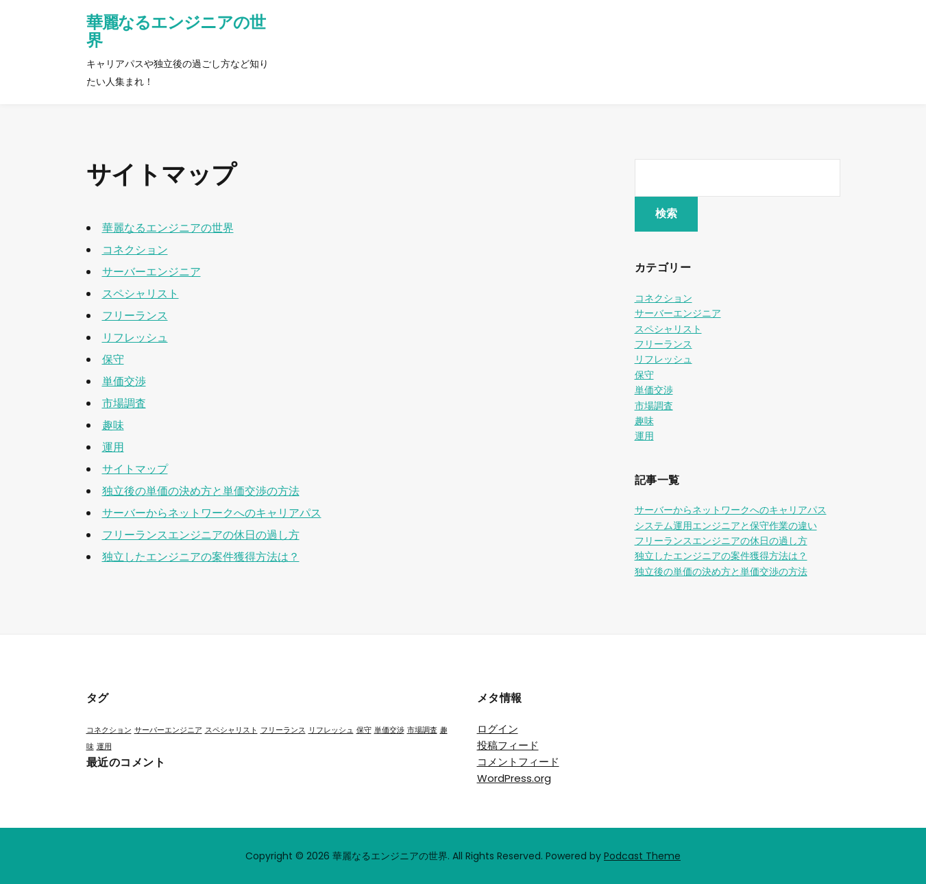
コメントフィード (518, 761)
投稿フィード (508, 745)
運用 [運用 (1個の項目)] (104, 746)
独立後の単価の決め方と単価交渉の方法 (201, 491)
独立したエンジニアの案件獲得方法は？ (201, 557)
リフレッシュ (135, 337)
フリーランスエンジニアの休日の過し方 (201, 535)
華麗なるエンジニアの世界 (175, 31)
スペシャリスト (140, 294)
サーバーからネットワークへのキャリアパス (211, 513)
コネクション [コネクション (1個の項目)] (109, 730)
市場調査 (124, 403)
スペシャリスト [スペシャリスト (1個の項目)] (231, 730)
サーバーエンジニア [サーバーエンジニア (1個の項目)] (168, 730)
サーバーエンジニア (151, 272)
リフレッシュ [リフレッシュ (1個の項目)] (331, 730)
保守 (113, 359)
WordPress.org (514, 778)
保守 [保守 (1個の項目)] (363, 730)
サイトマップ (135, 469)
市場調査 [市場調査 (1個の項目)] (422, 730)
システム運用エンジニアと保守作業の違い (726, 525)
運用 (113, 447)
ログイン (497, 729)
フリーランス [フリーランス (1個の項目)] (283, 730)
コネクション (135, 250)
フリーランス (135, 315)
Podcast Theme (642, 856)
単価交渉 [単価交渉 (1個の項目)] (389, 730)
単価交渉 (124, 381)
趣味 (113, 425)
